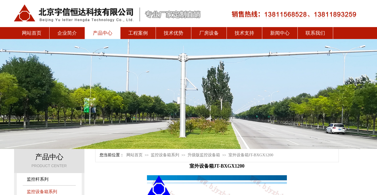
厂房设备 (209, 33)
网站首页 (31, 33)
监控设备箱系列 (165, 155)
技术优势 (173, 33)
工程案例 (138, 33)
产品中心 (102, 33)
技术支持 (244, 33)
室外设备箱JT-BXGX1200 (250, 155)
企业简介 (67, 33)
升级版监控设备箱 (204, 155)
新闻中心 (280, 33)
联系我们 (315, 33)
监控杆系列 (37, 179)
